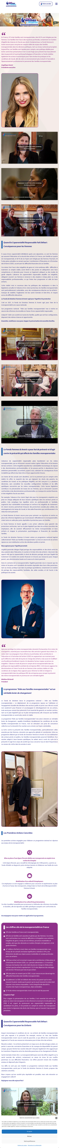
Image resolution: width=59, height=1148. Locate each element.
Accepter (29, 1131)
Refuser (29, 1136)
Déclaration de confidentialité (34, 1145)
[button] (56, 1118)
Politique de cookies (22, 1145)
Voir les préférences (29, 1141)
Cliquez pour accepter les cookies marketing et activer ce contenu (29, 142)
